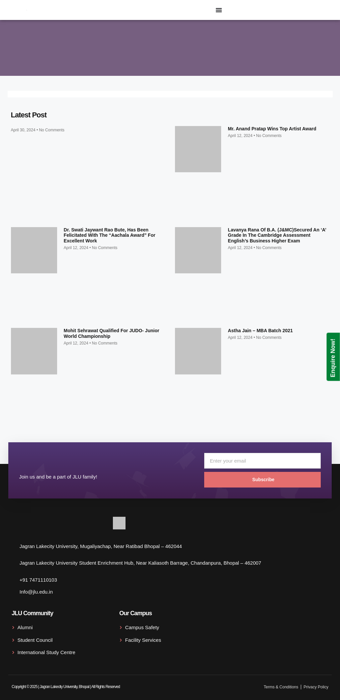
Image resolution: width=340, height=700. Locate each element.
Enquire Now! (333, 358)
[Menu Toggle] (218, 10)
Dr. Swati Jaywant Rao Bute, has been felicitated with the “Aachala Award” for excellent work (109, 235)
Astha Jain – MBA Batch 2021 (260, 330)
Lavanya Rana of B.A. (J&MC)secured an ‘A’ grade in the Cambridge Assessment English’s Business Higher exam (277, 235)
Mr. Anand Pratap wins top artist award (272, 128)
